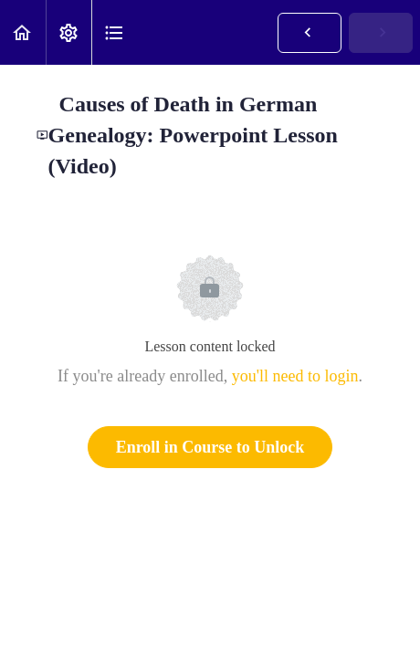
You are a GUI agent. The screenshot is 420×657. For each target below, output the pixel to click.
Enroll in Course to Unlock (210, 447)
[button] (23, 32)
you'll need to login (295, 376)
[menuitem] (68, 32)
